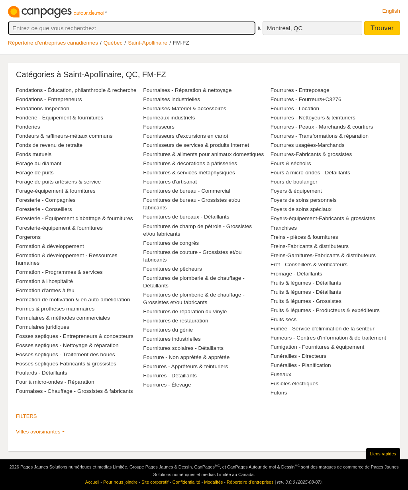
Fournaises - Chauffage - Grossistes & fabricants (74, 391)
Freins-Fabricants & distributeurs (310, 246)
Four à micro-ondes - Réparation (55, 382)
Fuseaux (281, 374)
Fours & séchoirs (291, 163)
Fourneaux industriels (169, 118)
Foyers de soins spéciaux (301, 209)
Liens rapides (383, 453)
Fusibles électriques (294, 384)
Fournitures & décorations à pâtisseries (190, 163)
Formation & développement (50, 246)
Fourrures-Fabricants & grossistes (311, 154)
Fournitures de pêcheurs (172, 269)
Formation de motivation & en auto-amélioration (73, 300)
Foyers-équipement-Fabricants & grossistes (323, 218)
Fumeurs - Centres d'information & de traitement (328, 338)
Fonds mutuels (33, 154)
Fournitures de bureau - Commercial (186, 191)
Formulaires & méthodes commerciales (63, 318)
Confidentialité (186, 482)
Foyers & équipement (296, 191)
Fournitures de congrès (171, 243)
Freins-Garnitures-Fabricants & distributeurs (323, 255)
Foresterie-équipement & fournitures (59, 228)
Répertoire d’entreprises (250, 482)
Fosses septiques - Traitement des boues (65, 354)
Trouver (382, 28)
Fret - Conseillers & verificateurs (309, 264)
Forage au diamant (38, 163)
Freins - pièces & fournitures (304, 237)
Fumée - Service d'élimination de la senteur (323, 329)
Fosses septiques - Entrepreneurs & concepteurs (74, 336)
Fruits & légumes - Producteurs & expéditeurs (325, 310)
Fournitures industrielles (171, 339)
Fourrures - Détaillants (169, 376)
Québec (113, 43)
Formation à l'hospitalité (44, 281)
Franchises (284, 228)
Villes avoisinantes (38, 432)
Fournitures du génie (168, 330)
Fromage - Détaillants (296, 274)
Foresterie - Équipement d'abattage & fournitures (74, 218)
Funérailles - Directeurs (299, 356)
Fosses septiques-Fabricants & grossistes (66, 364)
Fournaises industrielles (171, 99)
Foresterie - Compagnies (46, 200)
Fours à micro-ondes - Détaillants (310, 173)
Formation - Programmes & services (59, 272)
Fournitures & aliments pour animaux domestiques (203, 154)
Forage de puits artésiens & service (58, 182)
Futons (279, 393)
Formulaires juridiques (42, 327)
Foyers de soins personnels (304, 200)
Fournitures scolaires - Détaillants (183, 348)
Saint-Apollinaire (147, 43)
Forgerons (28, 237)
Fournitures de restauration (175, 321)
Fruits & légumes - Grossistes (306, 301)
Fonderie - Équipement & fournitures (59, 118)
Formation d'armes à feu (45, 290)
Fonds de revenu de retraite (49, 145)
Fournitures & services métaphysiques (189, 173)
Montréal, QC (284, 28)
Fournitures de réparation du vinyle (185, 311)
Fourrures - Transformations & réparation (320, 136)
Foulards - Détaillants (41, 373)
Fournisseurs (159, 127)
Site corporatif (155, 482)
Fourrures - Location (295, 108)
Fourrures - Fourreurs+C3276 (306, 99)
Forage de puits (34, 173)
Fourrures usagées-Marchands (308, 145)
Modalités (213, 482)
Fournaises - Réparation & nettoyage (187, 90)
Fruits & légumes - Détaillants (306, 283)
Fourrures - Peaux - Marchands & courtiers (322, 127)
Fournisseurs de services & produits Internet (196, 145)
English (391, 11)
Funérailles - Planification (301, 365)
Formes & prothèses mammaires (55, 309)
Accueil (92, 482)
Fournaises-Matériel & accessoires (184, 108)
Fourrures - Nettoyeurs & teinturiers (313, 118)
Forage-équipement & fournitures (56, 191)
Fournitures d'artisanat (170, 182)
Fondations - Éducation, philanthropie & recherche (76, 90)
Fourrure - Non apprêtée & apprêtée (186, 357)
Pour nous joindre (120, 482)
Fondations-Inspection (42, 108)
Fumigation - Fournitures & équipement (318, 347)
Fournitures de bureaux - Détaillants (186, 217)
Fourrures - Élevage (167, 385)
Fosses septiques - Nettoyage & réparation (67, 345)
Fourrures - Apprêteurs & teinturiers (185, 366)
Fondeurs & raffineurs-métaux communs (64, 136)
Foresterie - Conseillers (44, 209)
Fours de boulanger (294, 182)
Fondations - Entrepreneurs (49, 99)
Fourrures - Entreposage (300, 90)
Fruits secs (284, 319)
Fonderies (28, 127)
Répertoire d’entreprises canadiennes (53, 43)
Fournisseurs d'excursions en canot (185, 136)
